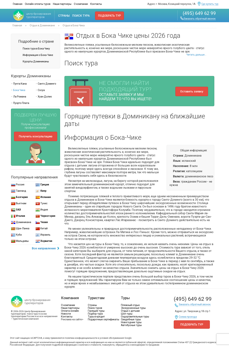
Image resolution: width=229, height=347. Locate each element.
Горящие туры (96, 310)
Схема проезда (188, 316)
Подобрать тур (109, 15)
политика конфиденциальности (81, 338)
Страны (64, 15)
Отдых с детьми (130, 310)
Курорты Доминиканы (36, 61)
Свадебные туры (131, 319)
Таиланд (18, 190)
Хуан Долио (43, 96)
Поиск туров (95, 308)
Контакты (96, 4)
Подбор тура (95, 313)
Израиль (42, 234)
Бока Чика (18, 90)
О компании (81, 4)
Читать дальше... (196, 54)
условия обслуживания (112, 338)
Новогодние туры (131, 322)
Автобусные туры (131, 325)
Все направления (46, 249)
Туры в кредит (96, 316)
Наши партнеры (62, 4)
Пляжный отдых (130, 305)
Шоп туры (126, 313)
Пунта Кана (19, 83)
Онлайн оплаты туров (37, 4)
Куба (16, 234)
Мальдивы (20, 241)
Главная (17, 4)
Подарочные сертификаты (103, 319)
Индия (41, 209)
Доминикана (21, 222)
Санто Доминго (45, 83)
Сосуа (40, 90)
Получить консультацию (35, 136)
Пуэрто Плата (20, 103)
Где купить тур (209, 4)
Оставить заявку (191, 91)
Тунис (41, 203)
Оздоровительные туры (135, 316)
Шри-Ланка (20, 228)
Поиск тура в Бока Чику (36, 48)
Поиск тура (81, 15)
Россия (17, 184)
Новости (66, 313)
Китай (41, 228)
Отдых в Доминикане (42, 25)
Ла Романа (18, 96)
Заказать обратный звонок (200, 18)
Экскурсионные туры (133, 308)
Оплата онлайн (70, 310)
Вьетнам (18, 203)
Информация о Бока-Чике (38, 55)
